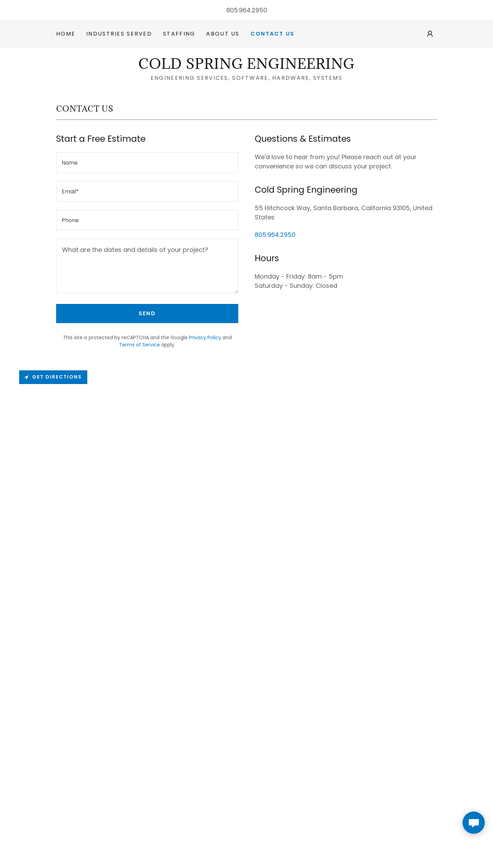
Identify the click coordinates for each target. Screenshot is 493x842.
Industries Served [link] (119, 34)
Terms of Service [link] (139, 344)
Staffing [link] (179, 34)
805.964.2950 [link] (246, 10)
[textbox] (147, 162)
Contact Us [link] (273, 34)
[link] (246, 66)
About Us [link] (222, 34)
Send (147, 313)
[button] (430, 34)
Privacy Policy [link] (205, 337)
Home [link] (65, 34)
